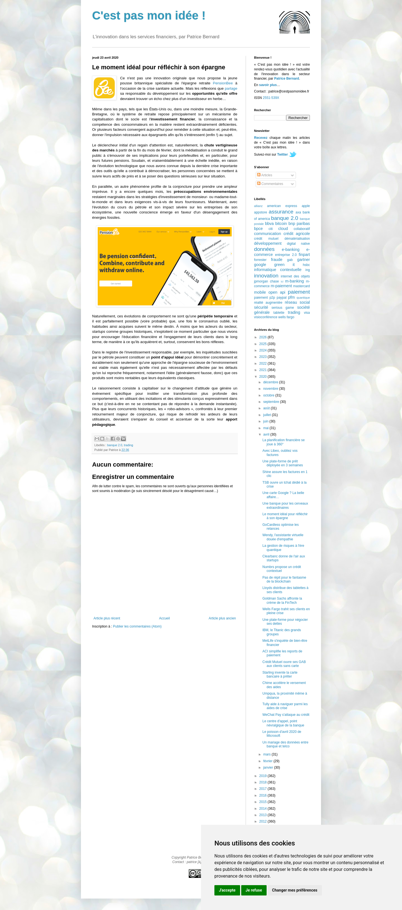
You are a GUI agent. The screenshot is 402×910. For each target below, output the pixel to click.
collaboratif (302, 229)
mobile (260, 292)
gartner (303, 259)
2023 (263, 357)
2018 (263, 782)
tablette (278, 313)
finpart (304, 254)
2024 (263, 350)
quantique (303, 297)
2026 (263, 337)
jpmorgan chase (266, 281)
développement (267, 243)
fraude (277, 259)
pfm (291, 297)
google (260, 264)
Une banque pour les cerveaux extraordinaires (285, 505)
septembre (271, 402)
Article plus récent (107, 618)
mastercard (301, 286)
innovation (266, 276)
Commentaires (270, 184)
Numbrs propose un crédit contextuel (281, 569)
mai (266, 428)
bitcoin (281, 223)
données (264, 249)
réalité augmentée (268, 303)
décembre (271, 382)
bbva (269, 223)
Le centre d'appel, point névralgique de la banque (283, 723)
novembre (271, 389)
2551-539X (271, 98)
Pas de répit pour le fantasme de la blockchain (284, 579)
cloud (283, 228)
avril (266, 434)
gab (290, 260)
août (267, 408)
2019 (263, 776)
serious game (283, 308)
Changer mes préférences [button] (294, 890)
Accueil (164, 618)
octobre (269, 395)
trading (128, 445)
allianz (258, 206)
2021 (263, 370)
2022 (263, 363)
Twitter (282, 154)
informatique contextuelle (278, 269)
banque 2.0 (114, 445)
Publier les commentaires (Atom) (137, 626)
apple (306, 206)
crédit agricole (297, 233)
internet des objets (295, 276)
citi (271, 229)
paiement (299, 292)
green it (284, 264)
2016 (263, 795)
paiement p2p (264, 298)
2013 (263, 815)
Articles (264, 175)
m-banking (294, 281)
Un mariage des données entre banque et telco (285, 744)
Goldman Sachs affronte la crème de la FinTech (282, 600)
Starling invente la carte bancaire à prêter (279, 674)
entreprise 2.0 (285, 255)
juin (266, 421)
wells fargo (286, 317)
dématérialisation (297, 239)
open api (277, 292)
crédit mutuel (266, 239)
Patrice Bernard (286, 78)
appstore (260, 212)
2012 (263, 821)
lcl (282, 281)
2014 (263, 809)
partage (231, 88)
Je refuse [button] (254, 890)
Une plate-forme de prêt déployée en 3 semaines (282, 463)
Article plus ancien (222, 618)
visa (307, 313)
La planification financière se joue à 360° (283, 442)
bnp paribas (299, 223)
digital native (298, 244)
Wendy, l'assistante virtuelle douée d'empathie (282, 537)
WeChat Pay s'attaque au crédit (285, 715)
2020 (263, 377)
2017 (263, 789)
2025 (263, 344)
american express (282, 206)
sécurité (261, 307)
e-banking (290, 249)
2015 (263, 802)
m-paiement (281, 286)
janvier (268, 767)
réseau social (297, 302)
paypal (281, 298)
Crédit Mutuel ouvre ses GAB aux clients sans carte (284, 664)
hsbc (306, 265)
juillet (267, 415)
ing (307, 270)
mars (267, 754)
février (268, 761)
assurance (281, 212)
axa (298, 212)
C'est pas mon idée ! (149, 15)
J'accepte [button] (227, 890)
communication (267, 233)
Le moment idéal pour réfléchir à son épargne (285, 516)
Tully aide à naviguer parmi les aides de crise (285, 706)
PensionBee (223, 83)
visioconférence (265, 317)
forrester (260, 260)
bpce (258, 228)
